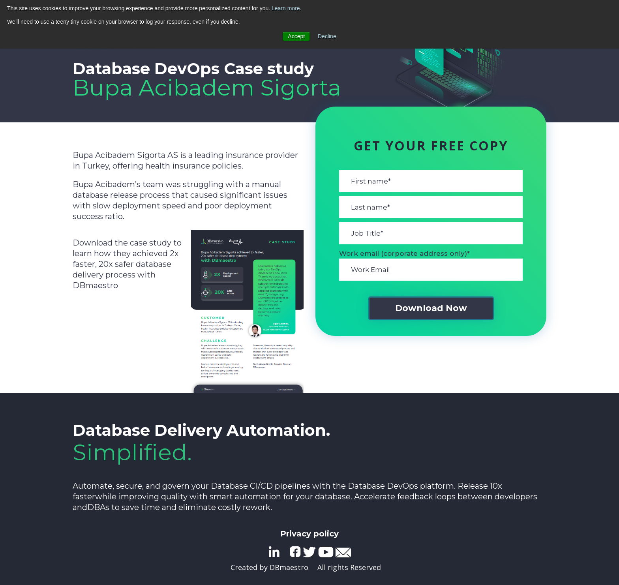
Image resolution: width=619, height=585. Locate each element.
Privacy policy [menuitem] (309, 533)
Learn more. (286, 8)
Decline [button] (327, 36)
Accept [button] (296, 36)
